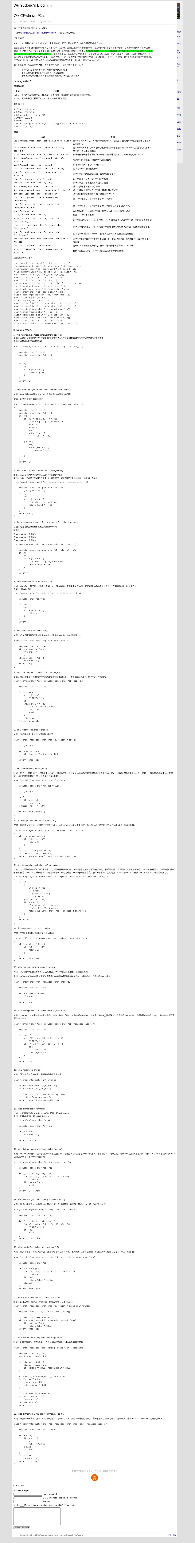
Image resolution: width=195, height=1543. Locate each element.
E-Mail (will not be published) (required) (60, 1497)
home (49, 6)
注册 (169, 1538)
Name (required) (50, 1493)
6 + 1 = (17, 1504)
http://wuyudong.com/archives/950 (40, 33)
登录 (174, 1538)
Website (46, 1501)
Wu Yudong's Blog (29, 5)
